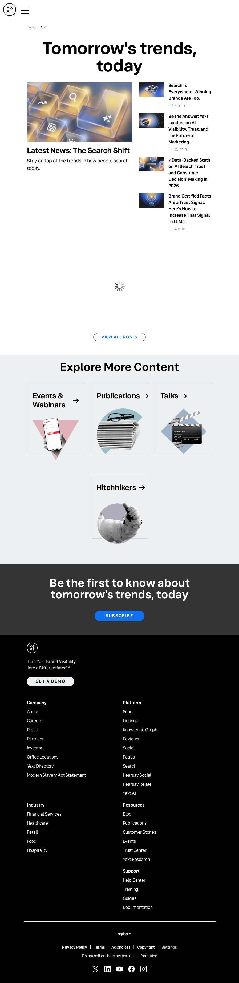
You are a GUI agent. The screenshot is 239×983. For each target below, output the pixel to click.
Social (129, 748)
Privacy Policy (74, 947)
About (33, 712)
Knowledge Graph (140, 730)
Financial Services (44, 814)
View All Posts (119, 337)
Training (131, 889)
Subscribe (119, 616)
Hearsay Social (137, 775)
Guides (129, 898)
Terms (99, 947)
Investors (36, 748)
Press (32, 730)
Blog (127, 814)
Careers (34, 721)
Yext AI (129, 793)
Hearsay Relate (137, 784)
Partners (35, 739)
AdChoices (121, 947)
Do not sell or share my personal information (119, 955)
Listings (130, 721)
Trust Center (135, 850)
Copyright (146, 947)
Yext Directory (40, 766)
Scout (128, 712)
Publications (135, 823)
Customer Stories (139, 832)
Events (129, 841)
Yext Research (136, 859)
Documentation (138, 907)
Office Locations (42, 757)
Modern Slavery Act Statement (56, 775)
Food (32, 841)
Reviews (131, 739)
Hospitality (37, 850)
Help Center (134, 880)
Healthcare (37, 823)
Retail (32, 832)
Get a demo (50, 681)
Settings (169, 947)
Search (129, 766)
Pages (129, 757)
